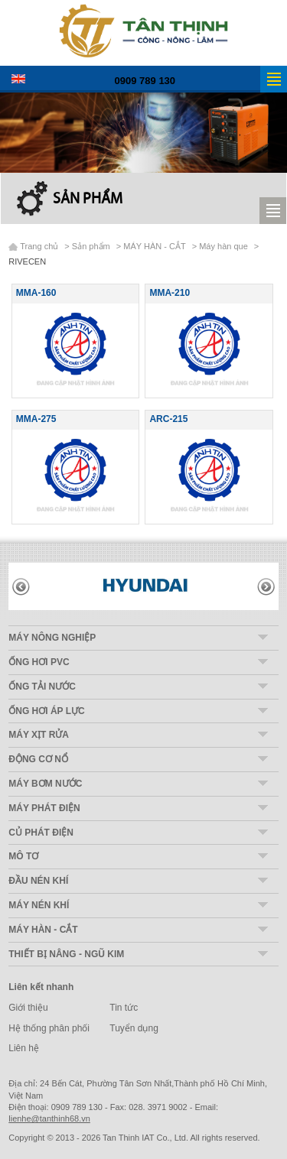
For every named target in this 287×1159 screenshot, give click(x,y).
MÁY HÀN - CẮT (154, 246)
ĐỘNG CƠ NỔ (38, 759)
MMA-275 (36, 419)
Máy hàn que (223, 246)
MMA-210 (169, 292)
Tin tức (123, 1007)
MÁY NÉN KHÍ (38, 905)
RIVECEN (27, 261)
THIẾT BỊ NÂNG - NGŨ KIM (66, 954)
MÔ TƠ (23, 856)
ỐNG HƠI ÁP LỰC (46, 711)
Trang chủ (39, 246)
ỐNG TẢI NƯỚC (42, 686)
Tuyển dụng (133, 1028)
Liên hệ (23, 1048)
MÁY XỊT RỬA (38, 734)
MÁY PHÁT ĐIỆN (44, 808)
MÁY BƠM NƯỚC (45, 783)
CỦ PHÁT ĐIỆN (40, 832)
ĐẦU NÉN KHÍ (38, 880)
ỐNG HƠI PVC (38, 662)
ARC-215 (168, 419)
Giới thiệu (27, 1007)
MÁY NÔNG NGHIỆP (52, 637)
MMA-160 (36, 292)
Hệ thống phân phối (49, 1028)
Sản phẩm (87, 199)
